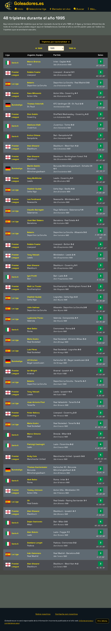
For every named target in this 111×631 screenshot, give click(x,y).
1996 (38, 48)
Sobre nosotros (42, 614)
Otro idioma (102, 621)
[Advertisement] (55, 591)
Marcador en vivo (59, 9)
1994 (72, 48)
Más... (91, 9)
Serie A (15, 62)
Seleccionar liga (36, 9)
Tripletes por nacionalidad (56, 41)
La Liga (15, 84)
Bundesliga (17, 105)
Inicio (19, 9)
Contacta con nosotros (66, 614)
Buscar (79, 9)
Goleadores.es (29, 3)
